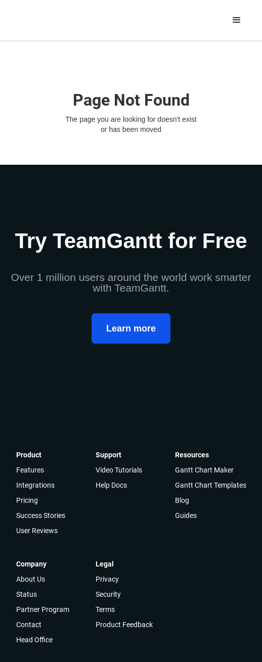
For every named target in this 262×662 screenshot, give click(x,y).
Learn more (131, 328)
